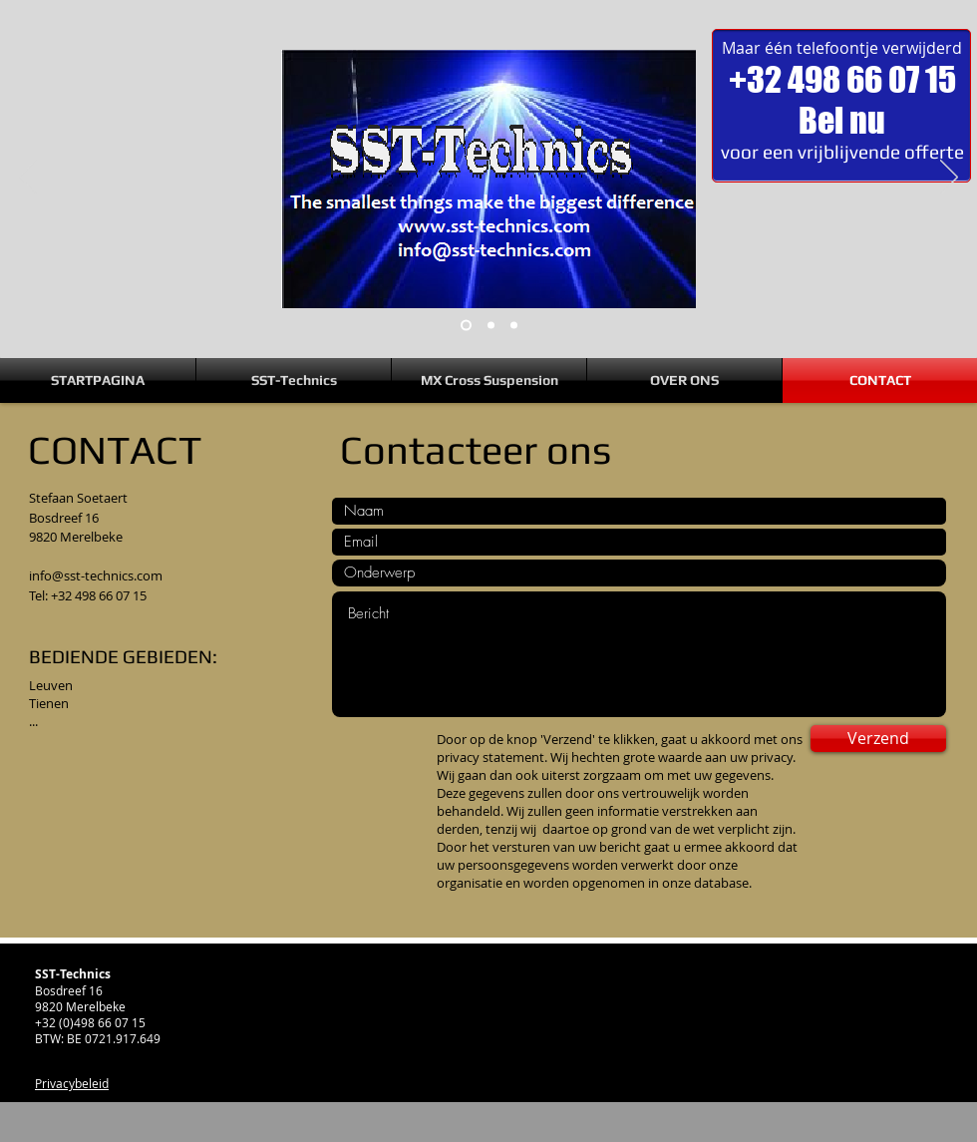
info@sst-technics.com (96, 575)
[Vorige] (28, 178)
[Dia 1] (466, 325)
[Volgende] (949, 178)
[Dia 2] (491, 325)
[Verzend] (878, 738)
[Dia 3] (513, 325)
